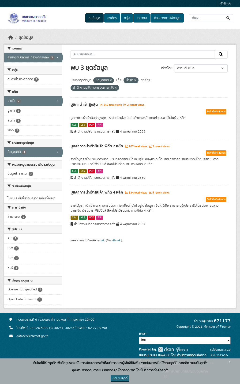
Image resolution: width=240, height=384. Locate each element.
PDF (91, 125)
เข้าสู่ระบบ (225, 3)
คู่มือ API (116, 240)
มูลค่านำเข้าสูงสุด (85, 105)
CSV (83, 125)
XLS (74, 125)
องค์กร (112, 18)
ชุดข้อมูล (94, 18)
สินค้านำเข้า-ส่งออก (216, 111)
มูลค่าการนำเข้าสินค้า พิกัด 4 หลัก (97, 192)
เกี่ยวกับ (142, 18)
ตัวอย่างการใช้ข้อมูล (167, 18)
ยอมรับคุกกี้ (120, 378)
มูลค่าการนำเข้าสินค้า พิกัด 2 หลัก (97, 146)
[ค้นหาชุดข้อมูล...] (211, 18)
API (99, 125)
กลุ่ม (127, 18)
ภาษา (142, 334)
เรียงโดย (166, 68)
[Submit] (228, 18)
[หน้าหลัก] (10, 38)
